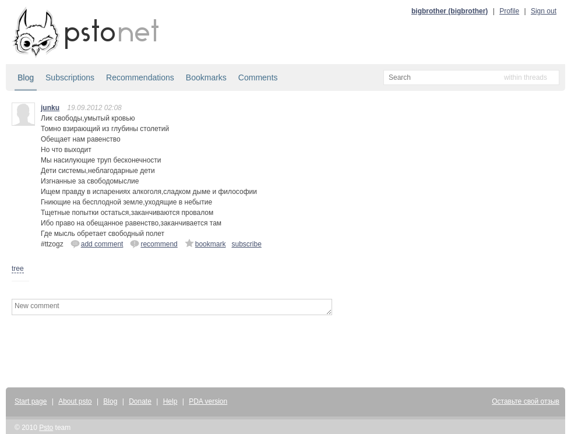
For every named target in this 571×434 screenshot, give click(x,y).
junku (50, 108)
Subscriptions (69, 77)
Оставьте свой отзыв (525, 401)
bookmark (205, 243)
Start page (31, 401)
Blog (25, 77)
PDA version (208, 401)
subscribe (246, 244)
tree (18, 268)
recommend (153, 243)
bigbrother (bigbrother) (449, 11)
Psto (46, 428)
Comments (258, 77)
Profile (509, 11)
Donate (140, 401)
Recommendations (140, 77)
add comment (97, 243)
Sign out (543, 11)
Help (170, 401)
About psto (74, 401)
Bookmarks (206, 77)
